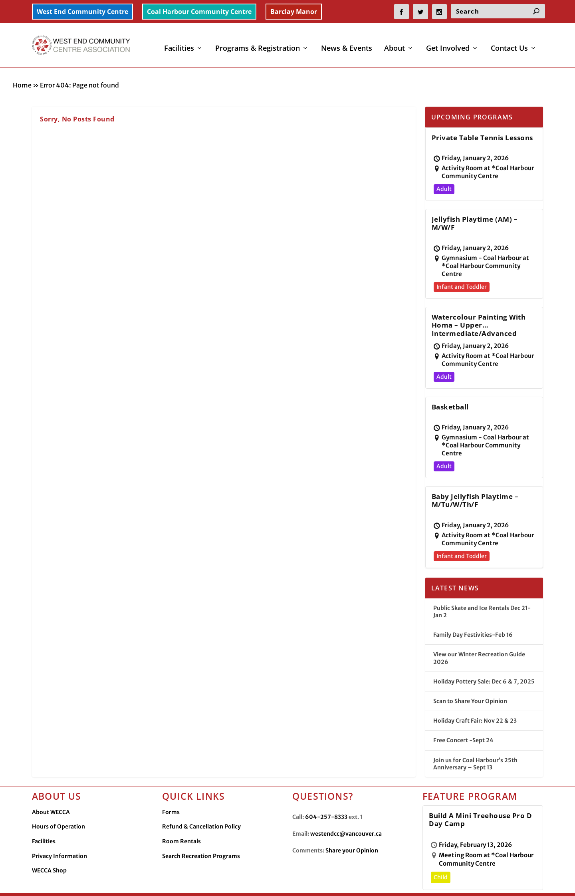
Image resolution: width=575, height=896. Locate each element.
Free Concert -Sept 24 (463, 722)
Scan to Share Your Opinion (470, 683)
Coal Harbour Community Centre (199, 11)
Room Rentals (181, 823)
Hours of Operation (58, 808)
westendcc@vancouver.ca (346, 815)
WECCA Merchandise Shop (469, 882)
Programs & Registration (257, 44)
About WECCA (51, 794)
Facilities (179, 44)
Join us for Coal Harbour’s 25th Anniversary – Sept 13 (475, 745)
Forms (171, 794)
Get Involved (448, 44)
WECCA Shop (49, 852)
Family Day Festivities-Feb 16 (473, 616)
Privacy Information (59, 838)
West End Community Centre (82, 11)
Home (22, 67)
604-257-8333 (326, 799)
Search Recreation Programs (201, 838)
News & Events (346, 44)
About (394, 44)
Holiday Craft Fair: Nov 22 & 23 (475, 702)
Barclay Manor (293, 11)
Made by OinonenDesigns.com (189, 883)
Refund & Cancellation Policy (201, 808)
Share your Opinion (351, 832)
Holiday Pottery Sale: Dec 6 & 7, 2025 (484, 663)
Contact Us (509, 44)
